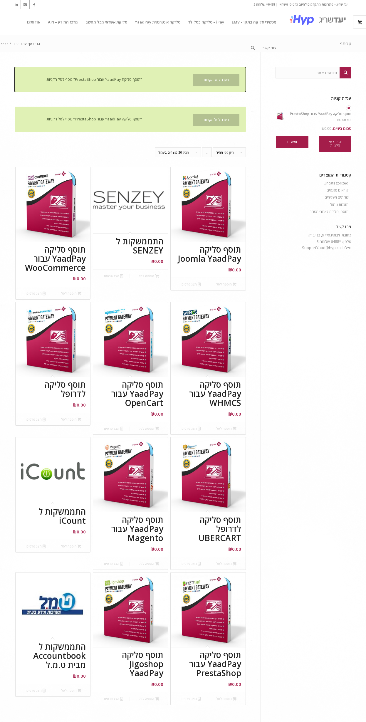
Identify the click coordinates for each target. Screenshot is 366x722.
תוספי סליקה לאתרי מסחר (329, 211)
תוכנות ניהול (339, 204)
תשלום (292, 142)
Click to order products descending (206, 153)
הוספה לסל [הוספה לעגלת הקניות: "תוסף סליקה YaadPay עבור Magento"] (149, 563)
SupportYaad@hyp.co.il (322, 247)
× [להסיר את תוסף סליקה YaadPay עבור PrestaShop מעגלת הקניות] (348, 108)
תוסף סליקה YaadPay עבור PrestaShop (313, 114)
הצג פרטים (191, 284)
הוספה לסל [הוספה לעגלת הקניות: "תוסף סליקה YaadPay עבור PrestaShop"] (226, 698)
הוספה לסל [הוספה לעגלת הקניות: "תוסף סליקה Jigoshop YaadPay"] (149, 698)
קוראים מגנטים (337, 190)
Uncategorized (336, 183)
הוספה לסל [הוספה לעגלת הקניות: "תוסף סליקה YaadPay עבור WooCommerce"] (71, 293)
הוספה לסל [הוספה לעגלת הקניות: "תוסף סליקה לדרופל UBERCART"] (226, 563)
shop (345, 43)
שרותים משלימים (336, 197)
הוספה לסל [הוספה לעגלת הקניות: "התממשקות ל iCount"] (71, 546)
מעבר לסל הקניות (216, 80)
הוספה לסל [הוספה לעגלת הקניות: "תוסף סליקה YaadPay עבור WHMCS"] (226, 428)
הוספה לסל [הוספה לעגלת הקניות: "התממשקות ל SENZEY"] (149, 276)
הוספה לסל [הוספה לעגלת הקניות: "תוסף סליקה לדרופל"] (71, 419)
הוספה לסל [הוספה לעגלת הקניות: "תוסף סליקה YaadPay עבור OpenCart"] (149, 428)
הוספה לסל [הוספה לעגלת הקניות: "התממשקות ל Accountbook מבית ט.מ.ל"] (71, 690)
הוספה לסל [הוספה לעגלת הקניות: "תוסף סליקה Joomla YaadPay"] (226, 284)
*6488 (336, 241)
